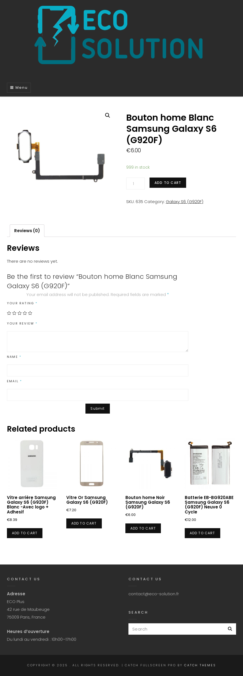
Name (14, 357)
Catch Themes (200, 665)
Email (14, 381)
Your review (22, 323)
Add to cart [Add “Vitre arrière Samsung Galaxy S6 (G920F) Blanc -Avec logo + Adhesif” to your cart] (24, 533)
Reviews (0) (27, 231)
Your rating (22, 303)
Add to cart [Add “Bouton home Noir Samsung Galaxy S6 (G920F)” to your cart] (143, 528)
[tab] (27, 230)
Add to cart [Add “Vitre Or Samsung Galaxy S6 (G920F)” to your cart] (84, 523)
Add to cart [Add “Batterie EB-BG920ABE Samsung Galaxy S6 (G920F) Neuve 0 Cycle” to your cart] (202, 533)
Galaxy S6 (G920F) (184, 201)
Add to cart (168, 182)
